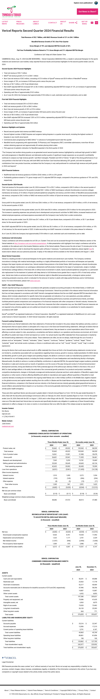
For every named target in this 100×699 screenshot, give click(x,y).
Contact (52, 23)
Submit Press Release (35, 690)
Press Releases (20, 23)
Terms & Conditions (51, 690)
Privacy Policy (83, 690)
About (6, 690)
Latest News (5, 23)
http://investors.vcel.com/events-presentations (30, 243)
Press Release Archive (18, 690)
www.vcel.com (35, 281)
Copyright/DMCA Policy (68, 690)
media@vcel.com (8, 426)
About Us (63, 23)
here (90, 249)
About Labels (36, 23)
